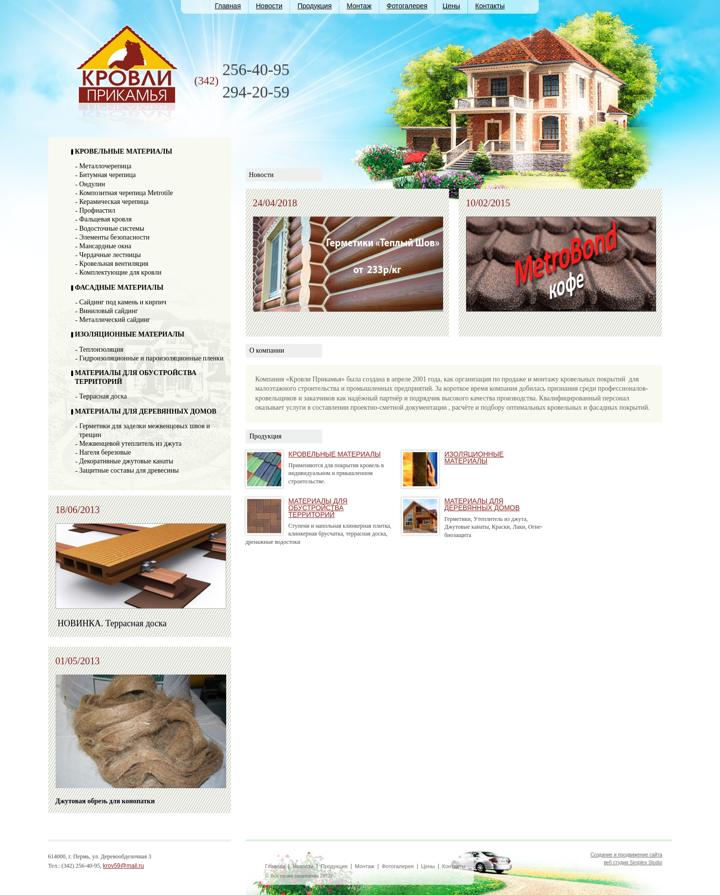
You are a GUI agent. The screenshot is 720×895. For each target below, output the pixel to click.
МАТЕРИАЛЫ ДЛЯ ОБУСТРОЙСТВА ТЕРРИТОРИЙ (318, 507)
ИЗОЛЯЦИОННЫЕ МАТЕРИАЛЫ (130, 334)
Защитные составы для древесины (129, 470)
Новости (269, 6)
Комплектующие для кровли (120, 272)
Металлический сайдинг (115, 319)
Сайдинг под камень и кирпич (123, 302)
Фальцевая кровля (105, 219)
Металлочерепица (105, 166)
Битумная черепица (107, 175)
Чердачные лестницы (110, 255)
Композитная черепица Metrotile (126, 193)
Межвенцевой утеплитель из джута (130, 443)
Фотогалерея (407, 6)
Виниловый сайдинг (108, 311)
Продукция (314, 6)
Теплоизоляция (101, 349)
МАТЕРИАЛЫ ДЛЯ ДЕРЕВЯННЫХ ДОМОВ (145, 411)
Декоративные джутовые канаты (126, 461)
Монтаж (359, 6)
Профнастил (97, 210)
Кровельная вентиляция (114, 263)
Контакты (490, 6)
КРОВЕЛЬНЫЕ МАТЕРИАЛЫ (124, 151)
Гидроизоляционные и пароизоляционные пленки (151, 358)
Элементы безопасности (114, 237)
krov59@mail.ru (123, 865)
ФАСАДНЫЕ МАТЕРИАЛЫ (119, 287)
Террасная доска (103, 396)
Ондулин (92, 184)
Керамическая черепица (114, 201)
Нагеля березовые (105, 452)
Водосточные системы (111, 228)
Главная (228, 6)
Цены (451, 6)
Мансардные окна (105, 246)
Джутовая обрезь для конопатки (105, 801)
